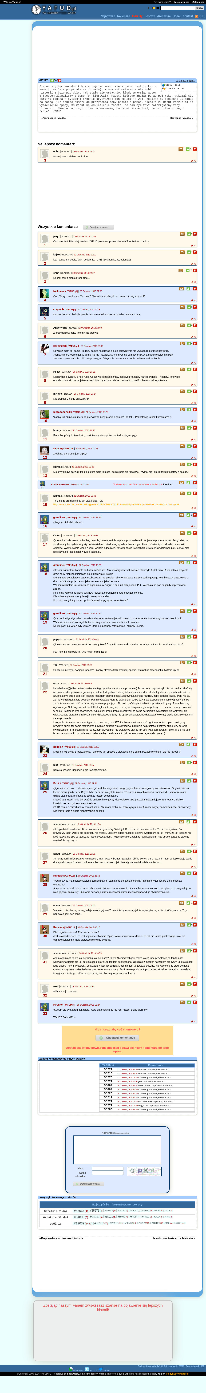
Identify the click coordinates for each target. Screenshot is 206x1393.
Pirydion (58, 1007)
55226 (108, 1102)
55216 (108, 1078)
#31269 (157, 1232)
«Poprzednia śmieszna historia (61, 1247)
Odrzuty (137, 16)
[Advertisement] (15, 696)
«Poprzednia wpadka (53, 120)
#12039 (83, 1232)
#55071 (135, 1219)
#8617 (143, 1232)
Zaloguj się (198, 2)
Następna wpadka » (181, 120)
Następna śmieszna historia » (174, 1247)
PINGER (104, 1380)
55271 (108, 1074)
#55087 (158, 1220)
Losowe (150, 16)
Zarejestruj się (181, 2)
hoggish (58, 750)
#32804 (180, 1232)
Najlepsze (123, 16)
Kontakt (188, 16)
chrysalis (58, 312)
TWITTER (91, 1380)
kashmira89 (60, 349)
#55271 (96, 1219)
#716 (169, 1232)
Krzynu (57, 451)
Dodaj (176, 16)
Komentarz (115, 1136)
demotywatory (71, 1383)
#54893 (81, 1226)
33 (173, 88)
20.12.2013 (182, 80)
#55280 (147, 1219)
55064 (108, 1092)
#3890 (101, 1232)
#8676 (130, 1232)
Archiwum (164, 16)
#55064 (81, 1220)
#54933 (169, 1226)
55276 (108, 1083)
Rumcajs (58, 878)
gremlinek (55, 487)
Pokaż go (167, 487)
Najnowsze (108, 16)
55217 (108, 1106)
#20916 (116, 1232)
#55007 (147, 1226)
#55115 (123, 1219)
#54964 (158, 1226)
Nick (80, 1176)
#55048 (123, 1225)
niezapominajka (62, 415)
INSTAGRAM (76, 1380)
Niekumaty (59, 294)
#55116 (169, 1220)
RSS (199, 16)
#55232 (110, 1219)
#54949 (96, 1225)
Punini (57, 786)
